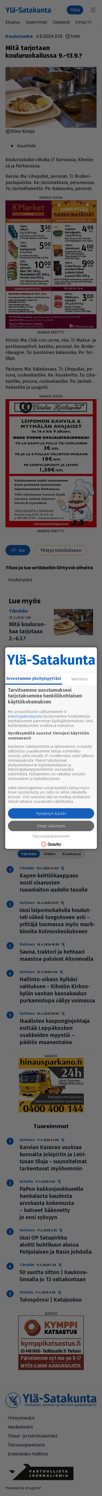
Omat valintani (51, 826)
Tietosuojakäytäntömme (51, 836)
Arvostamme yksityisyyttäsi (34, 678)
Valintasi (79, 678)
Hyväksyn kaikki (51, 813)
